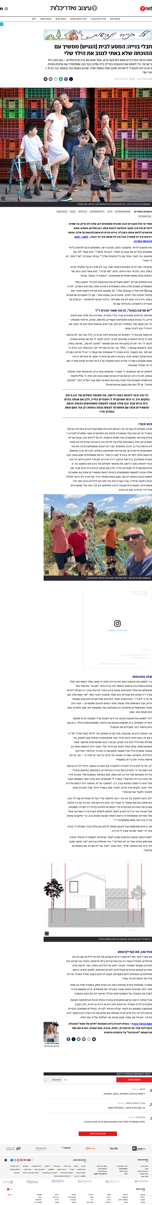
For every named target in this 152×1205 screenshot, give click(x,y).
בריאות (125, 1194)
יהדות (109, 1197)
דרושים (47, 1166)
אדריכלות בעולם (78, 19)
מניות (76, 1166)
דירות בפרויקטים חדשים (62, 1176)
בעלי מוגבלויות (145, 216)
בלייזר (57, 1200)
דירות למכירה (15, 1166)
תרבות (143, 1202)
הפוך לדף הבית (102, 1166)
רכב (92, 1200)
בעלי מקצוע (81, 1169)
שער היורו (56, 1166)
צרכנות (108, 1202)
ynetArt (51, 1169)
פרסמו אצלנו (102, 1168)
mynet (39, 1194)
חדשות (142, 1194)
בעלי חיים (90, 1202)
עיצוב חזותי (45, 19)
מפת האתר (144, 1176)
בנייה (110, 212)
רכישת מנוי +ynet (100, 1174)
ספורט (143, 1200)
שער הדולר (67, 1166)
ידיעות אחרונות (15, 1169)
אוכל (91, 1197)
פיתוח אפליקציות (66, 1173)
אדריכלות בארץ (98, 19)
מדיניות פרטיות (143, 1171)
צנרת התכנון (62, 212)
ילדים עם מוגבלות (97, 212)
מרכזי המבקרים (122, 1166)
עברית (72, 1169)
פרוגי (40, 1197)
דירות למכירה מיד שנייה (31, 1173)
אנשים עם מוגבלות (122, 212)
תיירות (91, 1194)
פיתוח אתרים (80, 1173)
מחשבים (125, 1197)
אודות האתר (123, 1171)
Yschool (39, 1200)
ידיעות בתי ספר (40, 1169)
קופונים (25, 1166)
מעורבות (73, 1200)
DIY (34, 19)
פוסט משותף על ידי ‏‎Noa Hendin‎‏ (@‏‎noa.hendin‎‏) (117, 664)
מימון (126, 1202)
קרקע (72, 212)
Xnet (109, 1194)
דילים (57, 1194)
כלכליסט (56, 1197)
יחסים (74, 1194)
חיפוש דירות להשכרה (49, 1173)
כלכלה (143, 1197)
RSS (126, 1174)
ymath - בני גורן (79, 1176)
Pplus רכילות (123, 1200)
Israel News (123, 1168)
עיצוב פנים (61, 19)
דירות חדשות (61, 1169)
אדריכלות (82, 212)
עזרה (146, 1168)
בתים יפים (115, 19)
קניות (83, 1166)
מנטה (57, 1202)
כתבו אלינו (144, 1166)
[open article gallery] (76, 147)
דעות (109, 1200)
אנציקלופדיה (102, 1171)
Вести (10, 1194)
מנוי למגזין (27, 1169)
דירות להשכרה (37, 1166)
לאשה (74, 1202)
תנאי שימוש (144, 1174)
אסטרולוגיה (72, 1197)
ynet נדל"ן (38, 1202)
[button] (98, 1105)
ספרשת (16, 1173)
